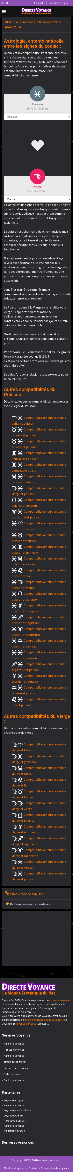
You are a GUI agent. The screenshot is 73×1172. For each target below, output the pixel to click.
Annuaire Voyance (14, 1043)
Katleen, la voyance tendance (30, 904)
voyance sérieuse (26, 1023)
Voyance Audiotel (14, 1115)
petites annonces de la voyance (43, 1019)
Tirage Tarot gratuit (15, 1061)
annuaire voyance (59, 1000)
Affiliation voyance (14, 1131)
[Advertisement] (34, 938)
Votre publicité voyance (55, 1168)
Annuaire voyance (14, 1105)
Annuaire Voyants (14, 1055)
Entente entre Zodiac (16, 1068)
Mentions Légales (14, 1168)
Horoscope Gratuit (15, 1120)
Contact (38, 3)
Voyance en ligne (59, 3)
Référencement (13, 1074)
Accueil (14, 22)
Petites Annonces (14, 1049)
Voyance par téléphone (17, 1110)
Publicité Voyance (14, 1080)
